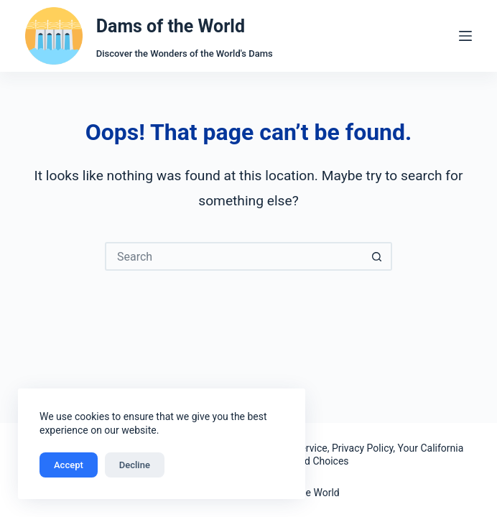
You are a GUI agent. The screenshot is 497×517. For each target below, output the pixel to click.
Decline (134, 465)
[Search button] (377, 256)
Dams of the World (170, 26)
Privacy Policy (362, 448)
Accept (68, 465)
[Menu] (465, 35)
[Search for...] (234, 256)
